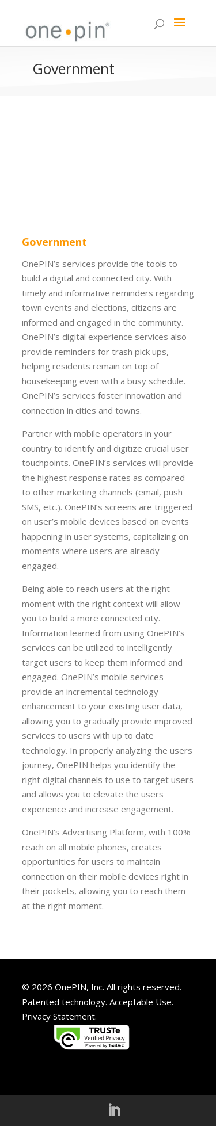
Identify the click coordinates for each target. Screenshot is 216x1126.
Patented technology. (64, 1001)
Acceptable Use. (140, 1001)
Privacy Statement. (59, 1016)
